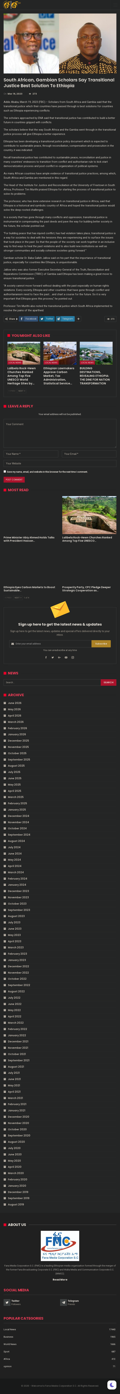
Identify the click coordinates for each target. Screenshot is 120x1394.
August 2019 (16, 1204)
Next (21, 391)
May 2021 (14, 1085)
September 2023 (19, 910)
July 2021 (14, 1073)
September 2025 (19, 759)
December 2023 (18, 891)
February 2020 (17, 1179)
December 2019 (18, 1192)
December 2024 (18, 816)
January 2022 (17, 1035)
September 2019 (18, 1198)
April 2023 (14, 941)
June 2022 (14, 1004)
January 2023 (17, 960)
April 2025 (14, 791)
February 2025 (17, 803)
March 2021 (15, 1098)
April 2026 (14, 715)
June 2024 (15, 853)
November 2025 (18, 747)
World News (10, 1344)
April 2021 (14, 1092)
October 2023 (17, 903)
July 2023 (14, 922)
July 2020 (14, 1148)
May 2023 (14, 935)
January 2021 (16, 1110)
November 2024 (18, 822)
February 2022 (17, 1029)
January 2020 (17, 1186)
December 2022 (18, 966)
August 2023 (16, 916)
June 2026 (14, 703)
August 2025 (16, 766)
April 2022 (14, 1016)
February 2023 (17, 954)
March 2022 (16, 1023)
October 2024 (17, 828)
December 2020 (18, 1117)
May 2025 (14, 784)
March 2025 (16, 797)
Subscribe (101, 643)
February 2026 (17, 728)
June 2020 (15, 1154)
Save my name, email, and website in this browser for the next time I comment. (47, 471)
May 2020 (14, 1161)
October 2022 (17, 979)
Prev (12, 391)
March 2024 (16, 872)
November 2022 (18, 972)
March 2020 (16, 1173)
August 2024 (16, 841)
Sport (6, 1351)
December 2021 (18, 1041)
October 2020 (17, 1129)
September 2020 (19, 1135)
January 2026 (17, 734)
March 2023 (16, 947)
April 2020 (14, 1167)
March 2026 (16, 722)
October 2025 (17, 753)
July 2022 (14, 998)
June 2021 (14, 1079)
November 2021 (18, 1048)
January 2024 (17, 885)
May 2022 (14, 1010)
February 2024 (17, 878)
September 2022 (19, 985)
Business (8, 1336)
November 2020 (18, 1123)
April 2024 (14, 866)
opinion (8, 1366)
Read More (60, 1279)
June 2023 (14, 929)
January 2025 (17, 809)
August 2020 (16, 1142)
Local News (15, 362)
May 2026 (14, 709)
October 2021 (17, 1054)
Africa (7, 1359)
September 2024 (19, 835)
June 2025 (14, 778)
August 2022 (16, 991)
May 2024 (14, 860)
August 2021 (16, 1067)
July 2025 (14, 772)
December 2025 (18, 740)
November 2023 (18, 897)
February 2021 (17, 1104)
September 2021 (18, 1060)
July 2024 (14, 847)
